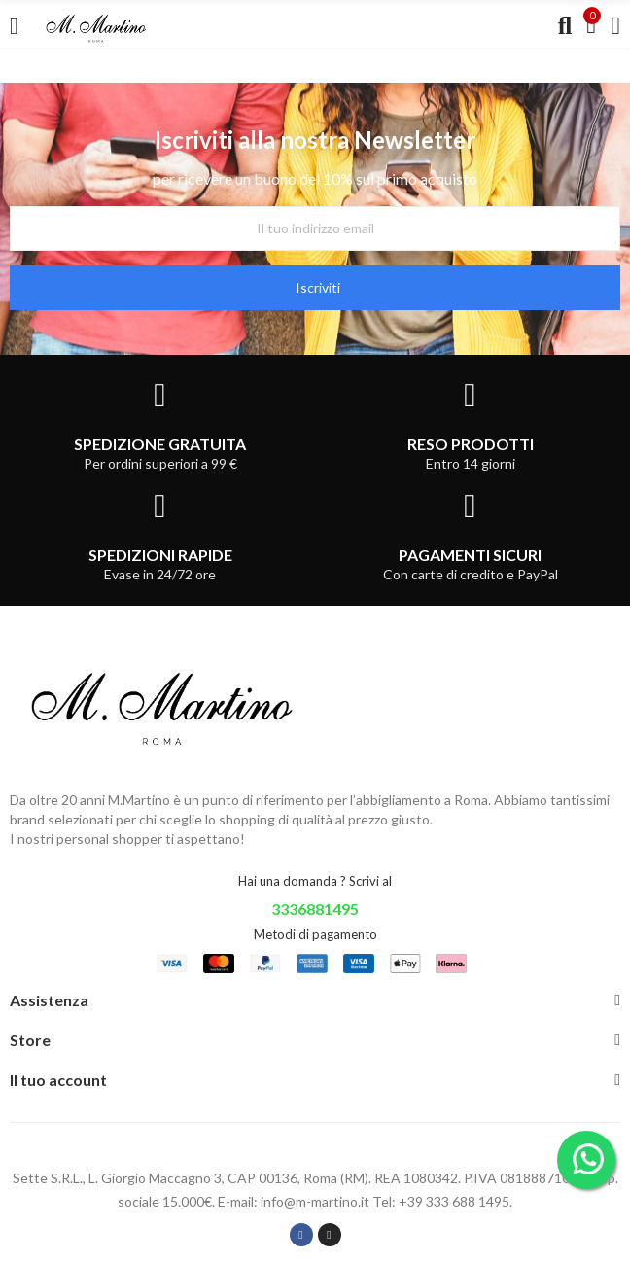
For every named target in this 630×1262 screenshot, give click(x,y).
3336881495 (315, 908)
